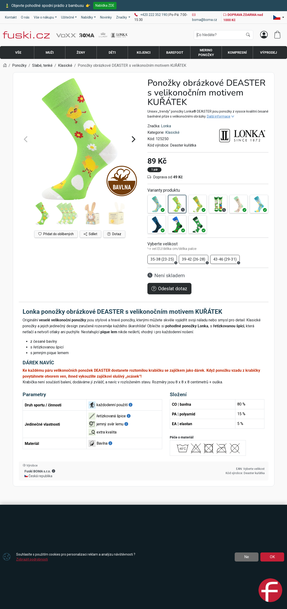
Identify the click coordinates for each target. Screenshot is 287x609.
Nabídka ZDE (104, 5)
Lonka (166, 126)
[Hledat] (248, 34)
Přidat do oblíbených (56, 234)
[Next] (133, 139)
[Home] (5, 65)
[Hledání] (218, 34)
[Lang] (278, 17)
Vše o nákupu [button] (44, 17)
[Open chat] (270, 591)
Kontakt (11, 17)
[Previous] (26, 139)
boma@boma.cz (204, 17)
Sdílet (90, 234)
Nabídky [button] (87, 17)
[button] (53, 471)
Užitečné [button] (67, 17)
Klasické (172, 132)
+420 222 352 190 (154, 15)
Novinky (106, 17)
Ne (246, 557)
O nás (25, 17)
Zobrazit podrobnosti (32, 559)
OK (272, 557)
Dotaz (114, 234)
